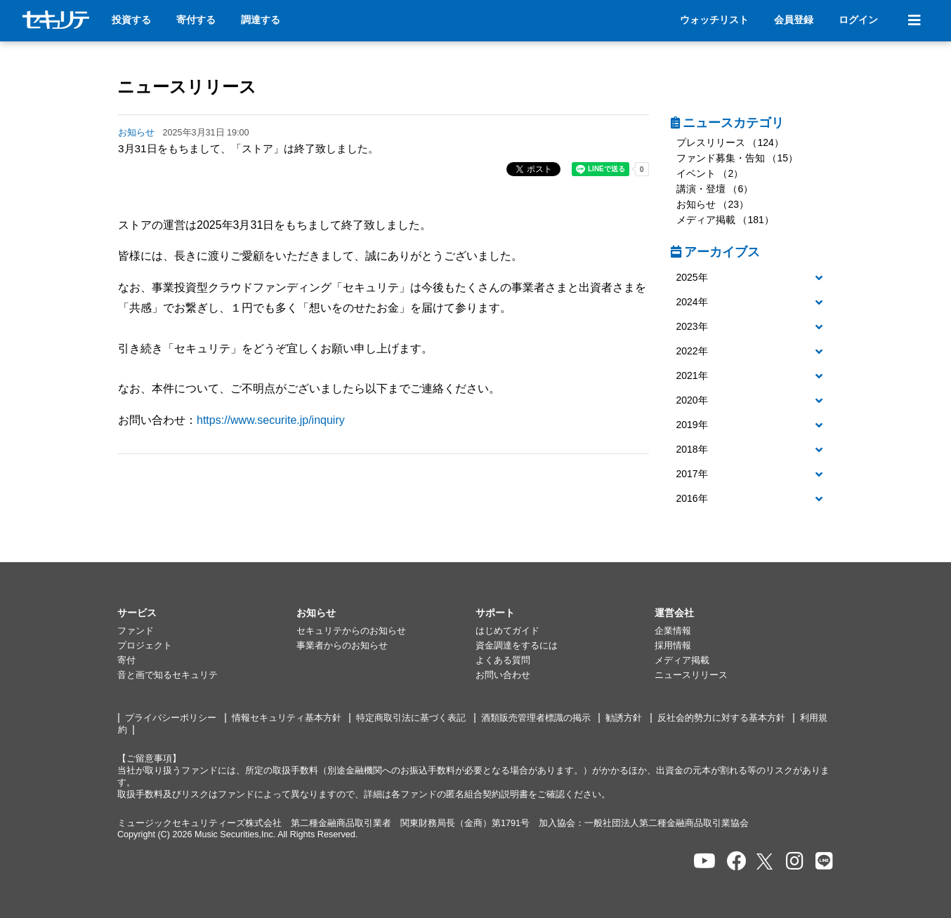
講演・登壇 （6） (715, 188)
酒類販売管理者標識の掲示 (536, 718)
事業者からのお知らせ (342, 646)
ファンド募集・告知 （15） (737, 158)
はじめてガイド (507, 631)
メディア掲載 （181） (725, 219)
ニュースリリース (186, 86)
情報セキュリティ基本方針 (286, 718)
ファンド (135, 631)
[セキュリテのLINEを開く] (824, 861)
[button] (752, 278)
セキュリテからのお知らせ (351, 631)
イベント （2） (710, 173)
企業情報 (673, 631)
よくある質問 (503, 660)
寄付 (126, 660)
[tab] (752, 278)
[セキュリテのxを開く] (765, 861)
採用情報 (673, 646)
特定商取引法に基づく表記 (411, 718)
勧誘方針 (623, 718)
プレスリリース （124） (730, 142)
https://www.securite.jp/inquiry (271, 420)
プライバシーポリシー (170, 718)
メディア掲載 (682, 660)
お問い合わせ (503, 675)
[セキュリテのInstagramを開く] (795, 861)
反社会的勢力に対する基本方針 (721, 718)
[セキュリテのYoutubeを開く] (704, 861)
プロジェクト (144, 646)
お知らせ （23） (712, 204)
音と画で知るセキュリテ (167, 675)
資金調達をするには (517, 646)
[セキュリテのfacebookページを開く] (737, 861)
